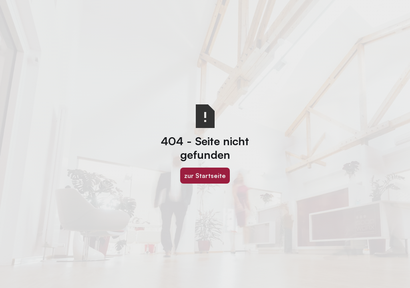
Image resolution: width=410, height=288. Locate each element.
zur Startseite (205, 176)
